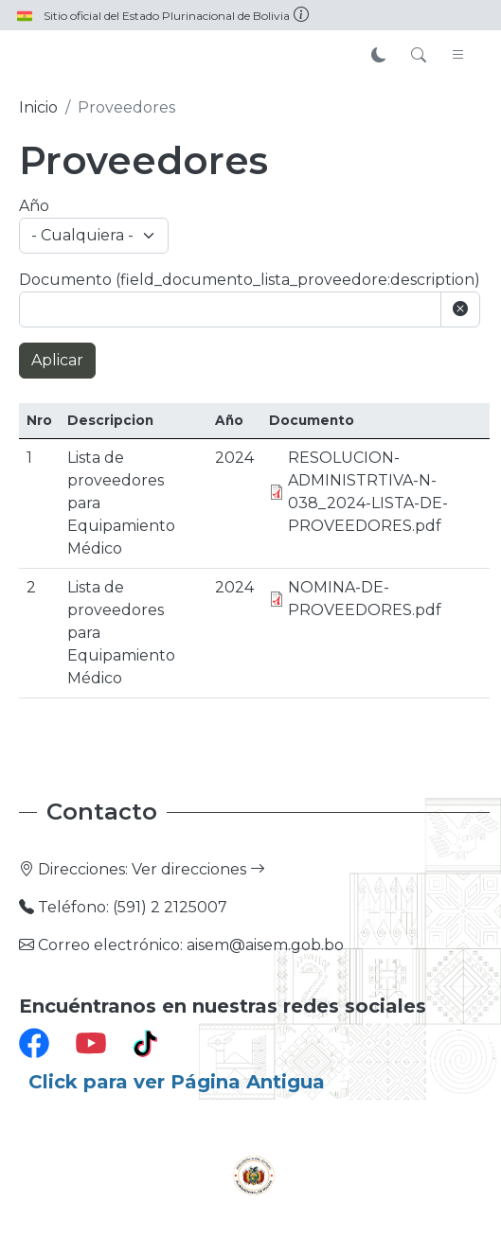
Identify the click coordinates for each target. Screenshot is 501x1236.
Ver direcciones (198, 869)
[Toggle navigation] (458, 56)
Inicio (38, 107)
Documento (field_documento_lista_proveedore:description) (249, 280)
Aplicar (57, 360)
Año (34, 206)
